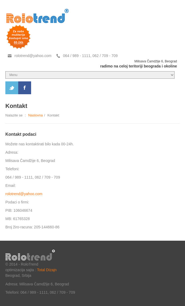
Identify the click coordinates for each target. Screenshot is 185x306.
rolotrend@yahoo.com (32, 56)
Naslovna (35, 115)
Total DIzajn (47, 270)
